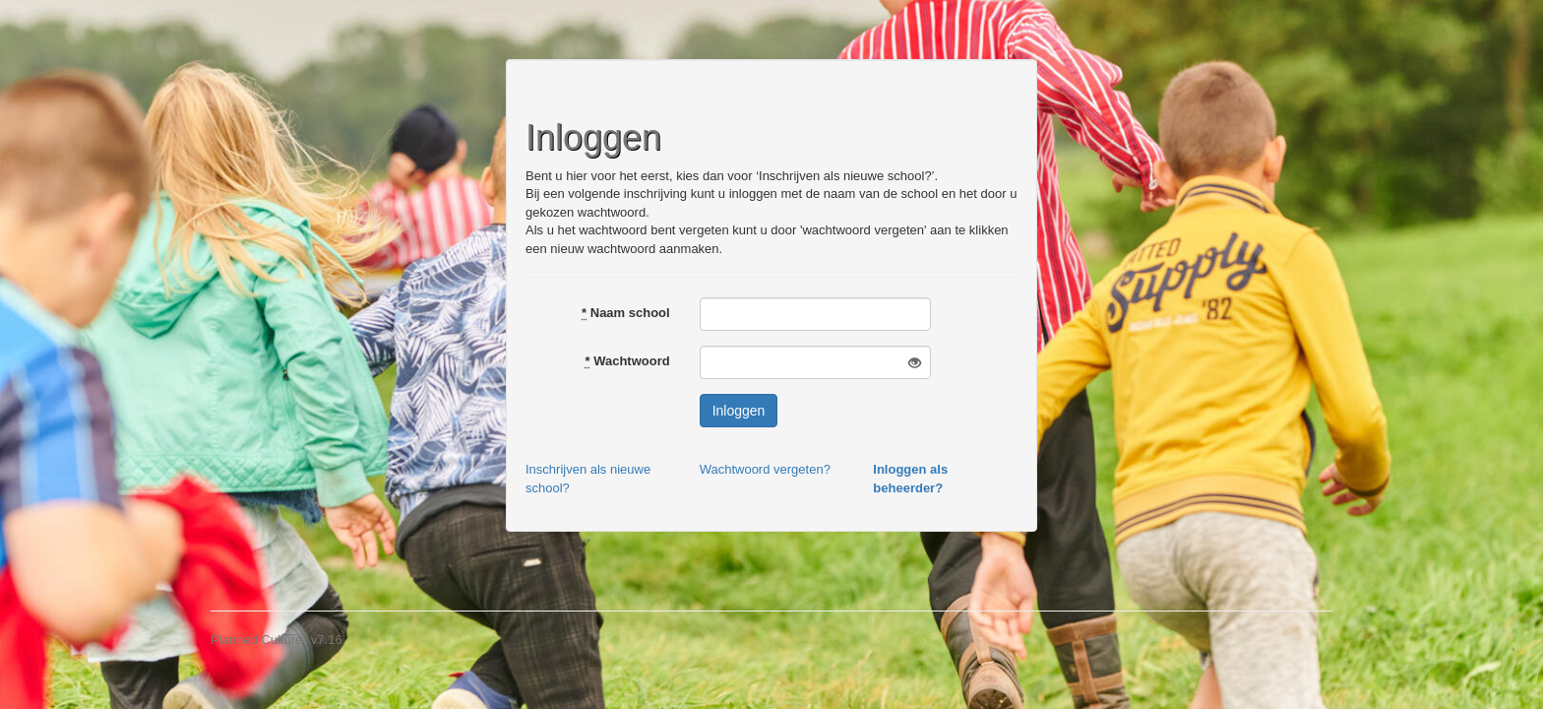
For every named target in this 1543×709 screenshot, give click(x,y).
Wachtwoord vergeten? (765, 469)
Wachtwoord (627, 361)
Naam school (626, 312)
